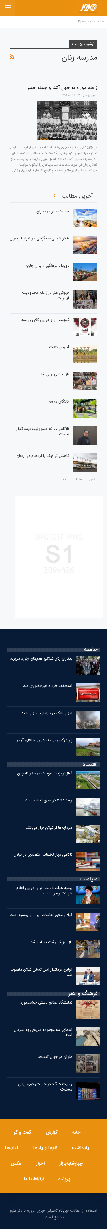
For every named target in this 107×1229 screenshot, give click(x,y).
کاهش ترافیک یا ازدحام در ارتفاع (42, 456)
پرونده (64, 1179)
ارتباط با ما (34, 1179)
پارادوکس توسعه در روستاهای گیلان (43, 740)
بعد (79, 479)
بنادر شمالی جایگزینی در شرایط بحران (39, 238)
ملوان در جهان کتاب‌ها (55, 1057)
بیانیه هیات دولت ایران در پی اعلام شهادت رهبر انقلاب (44, 891)
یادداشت (80, 1148)
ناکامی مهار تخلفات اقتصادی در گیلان (43, 854)
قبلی (91, 479)
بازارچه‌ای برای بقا (55, 374)
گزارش (51, 1133)
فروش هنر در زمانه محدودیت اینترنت (45, 295)
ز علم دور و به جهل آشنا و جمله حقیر (62, 88)
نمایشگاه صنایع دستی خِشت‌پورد (46, 1002)
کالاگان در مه (59, 401)
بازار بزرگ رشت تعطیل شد (51, 942)
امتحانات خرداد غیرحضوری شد (47, 686)
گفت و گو (22, 1133)
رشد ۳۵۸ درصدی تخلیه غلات (48, 800)
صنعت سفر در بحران (52, 211)
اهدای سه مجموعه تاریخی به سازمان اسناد (43, 1033)
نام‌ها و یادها (45, 1148)
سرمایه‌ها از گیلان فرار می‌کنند (49, 827)
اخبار (40, 1164)
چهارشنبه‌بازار (71, 1164)
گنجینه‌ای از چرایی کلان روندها (45, 320)
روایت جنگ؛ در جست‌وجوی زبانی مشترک (45, 1087)
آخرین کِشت (59, 347)
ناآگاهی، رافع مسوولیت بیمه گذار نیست (42, 432)
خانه (76, 1133)
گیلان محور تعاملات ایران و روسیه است (40, 915)
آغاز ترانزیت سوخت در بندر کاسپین (44, 773)
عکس (16, 1164)
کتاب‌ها (11, 1148)
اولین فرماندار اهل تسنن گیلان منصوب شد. (41, 972)
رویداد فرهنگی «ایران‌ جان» (47, 265)
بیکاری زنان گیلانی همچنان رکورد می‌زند (41, 658)
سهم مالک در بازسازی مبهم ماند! (47, 713)
